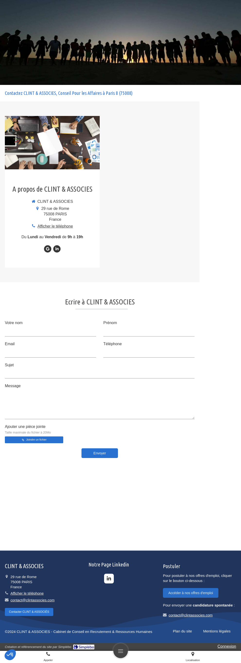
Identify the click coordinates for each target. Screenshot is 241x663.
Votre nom (14, 323)
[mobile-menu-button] (120, 650)
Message (13, 386)
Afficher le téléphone (55, 226)
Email (10, 344)
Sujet (9, 365)
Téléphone (112, 344)
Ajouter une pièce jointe (28, 429)
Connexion (227, 646)
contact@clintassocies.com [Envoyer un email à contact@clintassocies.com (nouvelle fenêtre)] (32, 600)
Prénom (110, 323)
